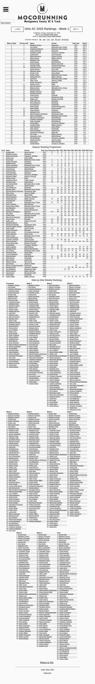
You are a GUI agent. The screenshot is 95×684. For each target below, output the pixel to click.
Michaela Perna (11, 195)
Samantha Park (54, 506)
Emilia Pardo (10, 215)
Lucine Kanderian (12, 254)
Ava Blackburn (10, 208)
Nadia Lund (34, 99)
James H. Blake (56, 80)
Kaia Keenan (10, 273)
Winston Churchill (57, 64)
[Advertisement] (77, 13)
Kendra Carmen (35, 140)
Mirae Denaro (34, 58)
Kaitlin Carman (11, 232)
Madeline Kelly (35, 60)
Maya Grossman (11, 241)
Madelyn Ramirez (36, 91)
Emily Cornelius (11, 204)
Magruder (54, 82)
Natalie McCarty (35, 77)
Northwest (54, 51)
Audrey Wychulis (35, 51)
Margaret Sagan (35, 71)
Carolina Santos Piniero (14, 226)
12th (52, 39)
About (48, 669)
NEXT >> (76, 29)
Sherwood (54, 45)
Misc (52, 669)
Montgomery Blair (57, 97)
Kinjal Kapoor (34, 62)
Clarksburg (55, 60)
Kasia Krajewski (35, 130)
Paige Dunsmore (54, 357)
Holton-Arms (55, 130)
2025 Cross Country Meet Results (50, 36)
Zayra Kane (10, 263)
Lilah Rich (33, 78)
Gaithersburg (55, 112)
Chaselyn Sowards (36, 119)
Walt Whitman (56, 62)
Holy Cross (55, 86)
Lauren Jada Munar (76, 319)
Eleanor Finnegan (12, 156)
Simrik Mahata (35, 138)
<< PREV (17, 29)
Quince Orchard (56, 56)
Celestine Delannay (36, 49)
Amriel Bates (34, 123)
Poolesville (55, 104)
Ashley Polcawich (36, 82)
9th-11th (58, 39)
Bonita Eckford (35, 90)
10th (44, 39)
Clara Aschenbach (12, 237)
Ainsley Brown (35, 69)
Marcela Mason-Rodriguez (39, 114)
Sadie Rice (53, 398)
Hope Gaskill (34, 108)
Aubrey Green (34, 75)
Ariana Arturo (34, 95)
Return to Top (46, 662)
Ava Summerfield (11, 184)
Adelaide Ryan (35, 112)
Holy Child (54, 69)
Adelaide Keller (35, 65)
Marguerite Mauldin (12, 224)
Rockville (54, 95)
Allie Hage (9, 213)
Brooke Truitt (34, 73)
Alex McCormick (35, 86)
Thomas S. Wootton (58, 52)
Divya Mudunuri (35, 103)
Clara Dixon (34, 141)
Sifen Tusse (34, 80)
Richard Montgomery (58, 65)
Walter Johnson (56, 58)
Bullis (53, 84)
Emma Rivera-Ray (12, 243)
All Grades (65, 39)
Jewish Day (28, 260)
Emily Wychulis (35, 101)
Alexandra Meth (11, 252)
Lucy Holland (34, 97)
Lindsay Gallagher (55, 383)
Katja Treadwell (35, 121)
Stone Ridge (55, 73)
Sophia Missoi (34, 143)
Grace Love (10, 158)
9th (40, 39)
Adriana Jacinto (11, 262)
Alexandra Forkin (35, 136)
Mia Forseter (10, 260)
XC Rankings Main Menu (49, 34)
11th (48, 39)
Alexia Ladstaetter (36, 116)
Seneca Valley (56, 140)
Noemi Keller (34, 106)
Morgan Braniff (11, 267)
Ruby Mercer (34, 129)
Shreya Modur (35, 110)
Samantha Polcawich (37, 132)
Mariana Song (34, 88)
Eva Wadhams (10, 269)
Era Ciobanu (10, 250)
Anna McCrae (34, 104)
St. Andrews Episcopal (31, 232)
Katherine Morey (54, 285)
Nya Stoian (33, 47)
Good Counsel (56, 54)
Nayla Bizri (52, 367)
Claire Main (9, 275)
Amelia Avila (34, 54)
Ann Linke (33, 134)
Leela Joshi (9, 185)
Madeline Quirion (35, 45)
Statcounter (47, 673)
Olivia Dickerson (11, 197)
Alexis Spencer (11, 271)
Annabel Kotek (35, 125)
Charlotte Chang (35, 52)
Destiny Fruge (34, 84)
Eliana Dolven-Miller (12, 206)
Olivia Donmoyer (35, 56)
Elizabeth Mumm (35, 93)
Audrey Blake (10, 276)
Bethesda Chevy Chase (59, 47)
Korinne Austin (35, 64)
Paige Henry (13, 510)
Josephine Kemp (35, 67)
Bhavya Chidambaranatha (14, 265)
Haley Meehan (35, 127)
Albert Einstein (56, 141)
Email (43, 669)
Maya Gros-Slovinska (37, 117)
